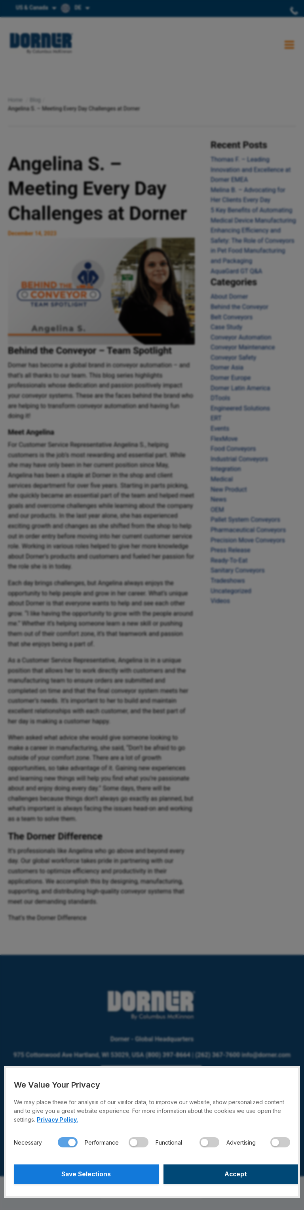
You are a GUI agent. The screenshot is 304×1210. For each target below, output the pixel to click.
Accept (222, 1174)
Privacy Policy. (57, 1119)
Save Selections (82, 1174)
